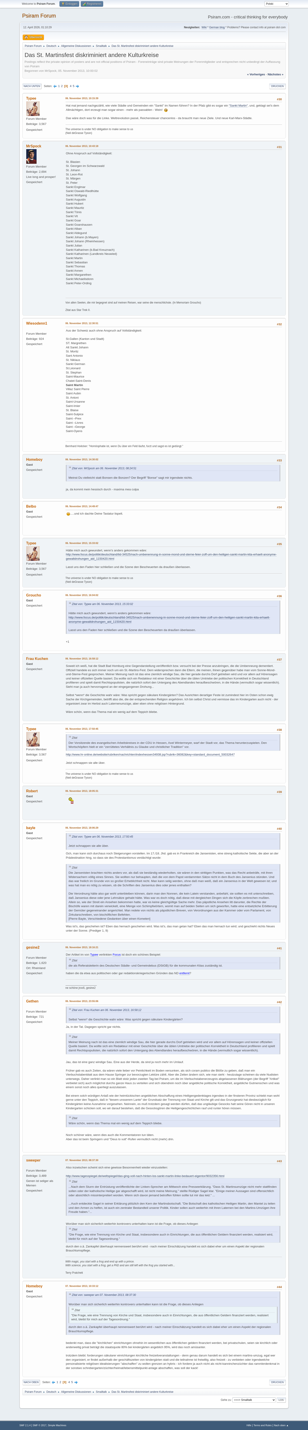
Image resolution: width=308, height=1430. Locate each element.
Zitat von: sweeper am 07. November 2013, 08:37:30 (104, 1295)
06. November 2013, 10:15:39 (82, 98)
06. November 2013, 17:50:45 (82, 728)
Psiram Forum (39, 16)
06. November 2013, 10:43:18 (82, 146)
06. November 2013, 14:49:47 (82, 506)
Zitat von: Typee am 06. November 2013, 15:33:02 (102, 604)
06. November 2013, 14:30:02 (82, 459)
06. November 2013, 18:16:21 (82, 947)
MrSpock (34, 146)
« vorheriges (256, 74)
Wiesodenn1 (36, 323)
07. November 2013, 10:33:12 (82, 1286)
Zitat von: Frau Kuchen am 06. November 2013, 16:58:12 (106, 1010)
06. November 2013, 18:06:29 (82, 827)
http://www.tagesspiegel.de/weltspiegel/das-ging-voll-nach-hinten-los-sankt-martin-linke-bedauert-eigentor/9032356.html (145, 1176)
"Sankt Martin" (238, 105)
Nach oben (31, 1382)
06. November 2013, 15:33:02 (82, 543)
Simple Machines (57, 1425)
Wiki (204, 27)
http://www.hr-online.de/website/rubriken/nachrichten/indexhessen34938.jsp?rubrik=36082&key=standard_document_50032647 (150, 754)
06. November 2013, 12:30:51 (82, 323)
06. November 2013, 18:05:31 (82, 791)
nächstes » (275, 74)
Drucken (277, 86)
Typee (31, 98)
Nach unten (32, 86)
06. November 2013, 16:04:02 (82, 595)
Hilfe (249, 1425)
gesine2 (33, 947)
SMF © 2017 (39, 1425)
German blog (217, 27)
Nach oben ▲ (281, 1425)
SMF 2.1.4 (25, 1425)
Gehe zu (226, 1400)
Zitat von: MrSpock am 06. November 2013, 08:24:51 (104, 468)
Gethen (32, 1001)
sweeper (33, 1160)
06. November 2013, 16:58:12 (82, 658)
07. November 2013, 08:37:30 (82, 1160)
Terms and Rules (262, 1425)
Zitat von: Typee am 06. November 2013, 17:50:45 (102, 836)
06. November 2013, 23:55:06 (82, 1001)
